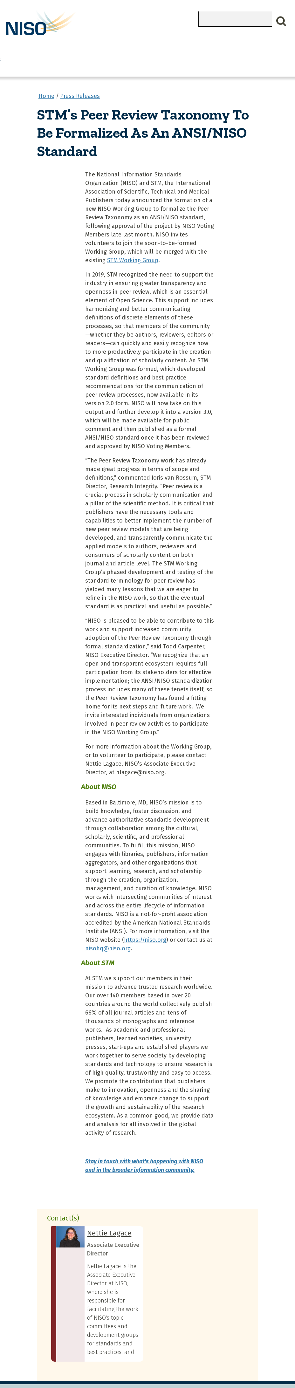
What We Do (49, 41)
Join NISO (85, 41)
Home (17, 41)
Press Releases (80, 82)
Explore (116, 41)
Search (281, 21)
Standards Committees (207, 44)
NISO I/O (172, 41)
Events (143, 41)
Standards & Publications (260, 44)
